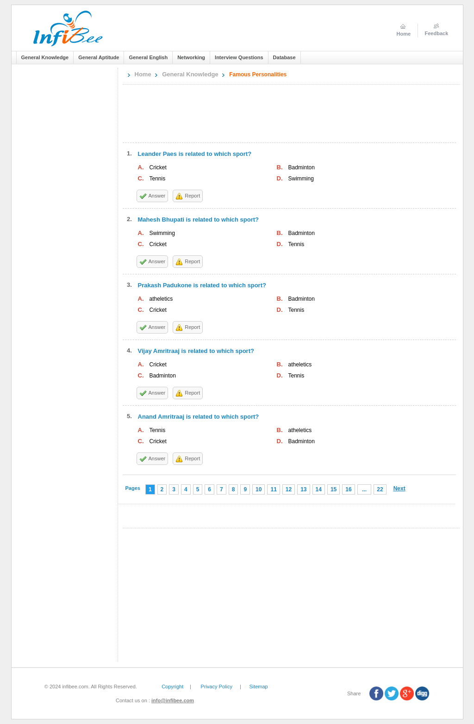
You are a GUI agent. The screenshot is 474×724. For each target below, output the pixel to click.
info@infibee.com (172, 700)
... (364, 489)
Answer (157, 195)
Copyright (172, 686)
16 (348, 489)
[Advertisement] (67, 212)
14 (319, 489)
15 (334, 489)
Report (192, 195)
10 (259, 489)
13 (303, 489)
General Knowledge (190, 74)
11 (273, 489)
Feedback (437, 33)
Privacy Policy (216, 686)
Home (143, 74)
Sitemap (258, 686)
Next (399, 488)
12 (289, 489)
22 (380, 489)
